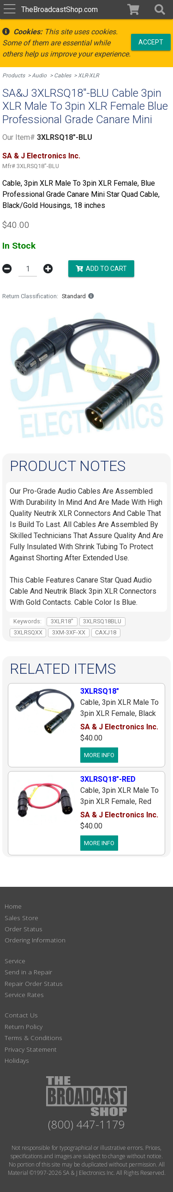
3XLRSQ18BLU (102, 621)
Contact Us (21, 1014)
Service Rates (24, 994)
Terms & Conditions (33, 1037)
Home (13, 906)
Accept (150, 41)
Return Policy (23, 1026)
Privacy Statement (31, 1049)
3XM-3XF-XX (68, 632)
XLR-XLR (88, 75)
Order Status (23, 928)
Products (13, 75)
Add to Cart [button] (101, 268)
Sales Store (21, 917)
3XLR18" (62, 621)
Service (15, 960)
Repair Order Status (34, 983)
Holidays (17, 1060)
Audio (39, 75)
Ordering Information (35, 939)
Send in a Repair (28, 971)
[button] (159, 9)
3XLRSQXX (28, 632)
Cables (62, 75)
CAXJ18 (105, 632)
